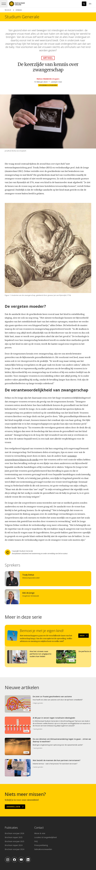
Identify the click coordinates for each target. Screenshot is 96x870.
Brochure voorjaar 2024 (14, 849)
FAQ (36, 841)
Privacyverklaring (41, 845)
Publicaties (11, 827)
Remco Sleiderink (44, 79)
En (90, 4)
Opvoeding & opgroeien (48, 85)
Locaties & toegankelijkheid (45, 837)
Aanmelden (13, 806)
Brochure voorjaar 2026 (14, 833)
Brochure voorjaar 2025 (14, 841)
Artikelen (19, 10)
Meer (82, 635)
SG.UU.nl (8, 10)
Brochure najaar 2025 (13, 837)
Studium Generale (22, 17)
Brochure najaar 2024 (13, 845)
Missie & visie (39, 833)
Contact (39, 827)
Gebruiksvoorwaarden (43, 849)
